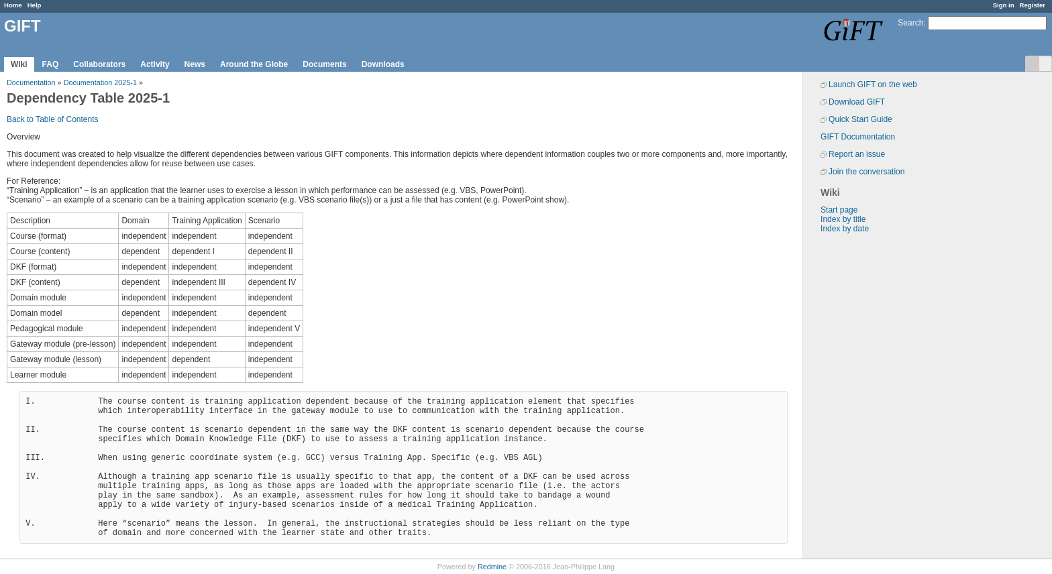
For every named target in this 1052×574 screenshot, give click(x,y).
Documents (324, 64)
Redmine (492, 567)
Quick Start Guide (860, 119)
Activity (154, 64)
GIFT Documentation (858, 136)
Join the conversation (866, 171)
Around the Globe (254, 64)
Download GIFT (857, 102)
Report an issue (857, 154)
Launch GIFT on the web (873, 84)
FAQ (50, 64)
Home (13, 5)
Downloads (383, 64)
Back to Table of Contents (53, 119)
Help (35, 5)
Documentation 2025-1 (100, 82)
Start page (839, 210)
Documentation (31, 82)
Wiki (19, 64)
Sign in (1003, 5)
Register (1032, 5)
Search (910, 22)
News (195, 64)
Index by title (843, 219)
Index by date (845, 228)
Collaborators (99, 64)
